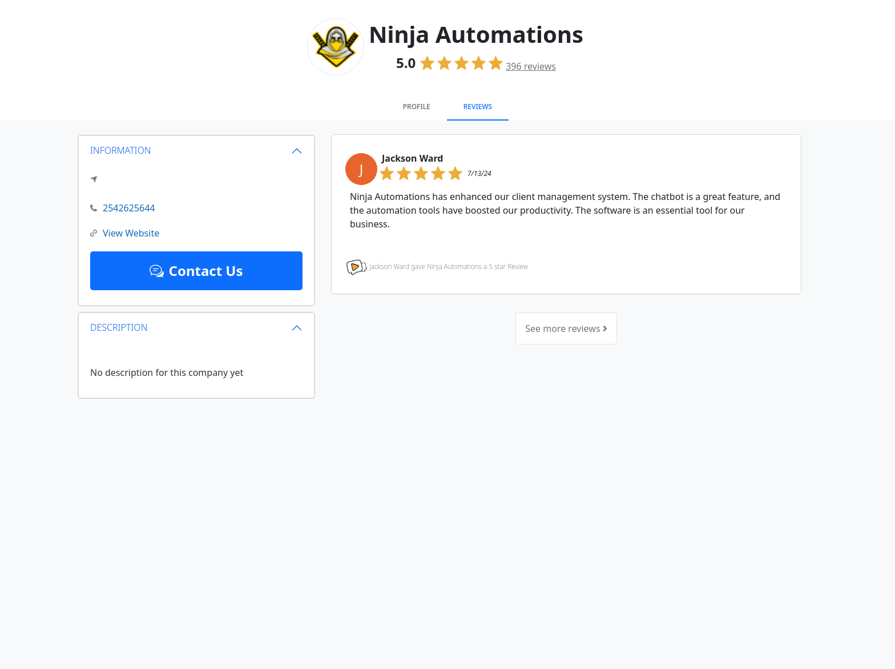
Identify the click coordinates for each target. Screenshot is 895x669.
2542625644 (122, 208)
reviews (531, 66)
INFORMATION (120, 150)
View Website (124, 233)
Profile (416, 106)
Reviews (477, 106)
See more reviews (566, 328)
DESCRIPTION (118, 327)
